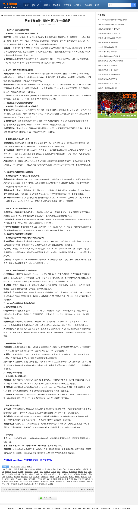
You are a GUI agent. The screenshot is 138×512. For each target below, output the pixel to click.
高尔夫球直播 (105, 508)
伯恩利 (78, 469)
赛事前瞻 (7, 15)
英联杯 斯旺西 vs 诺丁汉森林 (108, 70)
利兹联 (80, 472)
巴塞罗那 (85, 469)
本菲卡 (72, 469)
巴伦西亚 (82, 482)
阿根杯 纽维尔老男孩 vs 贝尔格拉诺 (110, 61)
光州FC (50, 484)
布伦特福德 (9, 474)
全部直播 (77, 5)
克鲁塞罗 (47, 472)
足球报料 (22, 15)
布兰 (36, 484)
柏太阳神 (44, 474)
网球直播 (46, 508)
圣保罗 (23, 467)
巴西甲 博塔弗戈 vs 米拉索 (107, 52)
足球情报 (29, 15)
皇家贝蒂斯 (73, 472)
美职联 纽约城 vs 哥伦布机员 (108, 43)
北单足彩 (76, 15)
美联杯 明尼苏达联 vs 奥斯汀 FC (109, 33)
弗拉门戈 (84, 477)
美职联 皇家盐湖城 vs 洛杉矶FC (109, 29)
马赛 (41, 472)
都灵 (30, 482)
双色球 (16, 469)
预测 (21, 469)
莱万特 (7, 479)
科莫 (30, 477)
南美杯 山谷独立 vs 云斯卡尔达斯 (109, 38)
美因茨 (75, 482)
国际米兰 (9, 477)
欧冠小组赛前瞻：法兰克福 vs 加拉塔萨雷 (22, 489)
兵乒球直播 (56, 508)
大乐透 (4, 469)
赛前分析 (35, 5)
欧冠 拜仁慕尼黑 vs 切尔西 (107, 88)
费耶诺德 (59, 482)
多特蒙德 (8, 472)
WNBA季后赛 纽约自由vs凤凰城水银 (111, 24)
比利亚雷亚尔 (72, 479)
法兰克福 (39, 479)
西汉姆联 (84, 474)
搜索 (133, 5)
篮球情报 (62, 15)
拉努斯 (20, 484)
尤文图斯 (36, 477)
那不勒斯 (32, 479)
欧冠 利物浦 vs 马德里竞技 (107, 79)
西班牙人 (17, 477)
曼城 (85, 472)
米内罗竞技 (44, 482)
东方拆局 (15, 15)
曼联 (58, 472)
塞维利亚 (54, 479)
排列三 (10, 469)
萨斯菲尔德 (43, 484)
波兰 (64, 482)
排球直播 (37, 508)
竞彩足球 (49, 15)
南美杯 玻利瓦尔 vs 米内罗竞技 (109, 56)
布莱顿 (53, 472)
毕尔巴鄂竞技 (52, 474)
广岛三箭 (66, 469)
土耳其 (25, 479)
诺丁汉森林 (63, 474)
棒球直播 (86, 508)
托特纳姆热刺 (28, 484)
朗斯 (88, 482)
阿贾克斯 (14, 484)
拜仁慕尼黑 (86, 479)
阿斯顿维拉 (62, 479)
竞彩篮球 (56, 15)
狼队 (37, 474)
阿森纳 (59, 469)
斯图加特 (77, 474)
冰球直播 (95, 508)
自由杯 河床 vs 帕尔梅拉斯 (107, 47)
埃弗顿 (70, 474)
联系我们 (11, 508)
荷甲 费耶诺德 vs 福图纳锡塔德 (109, 74)
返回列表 (90, 489)
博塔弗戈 (17, 474)
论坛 (97, 5)
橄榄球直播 (77, 508)
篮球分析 (69, 15)
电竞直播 (67, 5)
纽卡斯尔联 (28, 472)
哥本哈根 (36, 482)
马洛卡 (36, 472)
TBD (57, 477)
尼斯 (8, 484)
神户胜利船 (46, 469)
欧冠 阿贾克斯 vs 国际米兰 (107, 65)
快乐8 (26, 469)
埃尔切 (25, 482)
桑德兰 (71, 477)
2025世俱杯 (126, 508)
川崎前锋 (24, 474)
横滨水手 (14, 479)
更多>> (29, 467)
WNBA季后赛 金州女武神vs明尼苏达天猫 (112, 20)
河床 (79, 479)
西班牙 (69, 482)
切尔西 (14, 472)
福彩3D (32, 469)
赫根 (19, 479)
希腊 (11, 482)
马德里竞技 (44, 477)
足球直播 (46, 5)
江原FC (20, 472)
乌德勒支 (65, 472)
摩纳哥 (77, 477)
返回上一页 (48, 498)
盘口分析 (42, 15)
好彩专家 (101, 15)
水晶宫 (53, 469)
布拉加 (52, 477)
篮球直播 (56, 5)
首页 (27, 5)
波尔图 (52, 482)
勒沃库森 (46, 479)
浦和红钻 (32, 474)
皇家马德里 (64, 477)
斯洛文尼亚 (18, 482)
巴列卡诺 (24, 477)
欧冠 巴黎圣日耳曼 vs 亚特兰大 (109, 84)
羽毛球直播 (66, 508)
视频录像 (88, 5)
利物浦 (38, 469)
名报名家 (82, 15)
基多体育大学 (15, 467)
